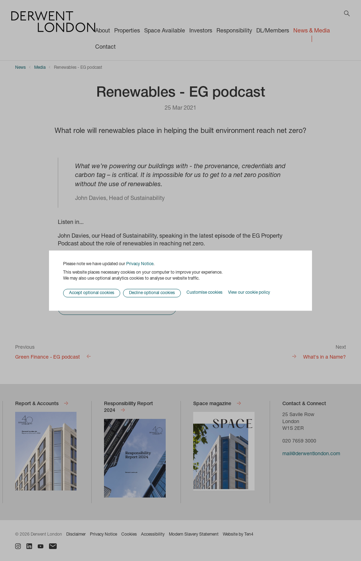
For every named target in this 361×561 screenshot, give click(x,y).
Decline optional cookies (152, 293)
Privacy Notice (139, 264)
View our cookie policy (249, 293)
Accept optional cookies (91, 293)
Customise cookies (204, 293)
